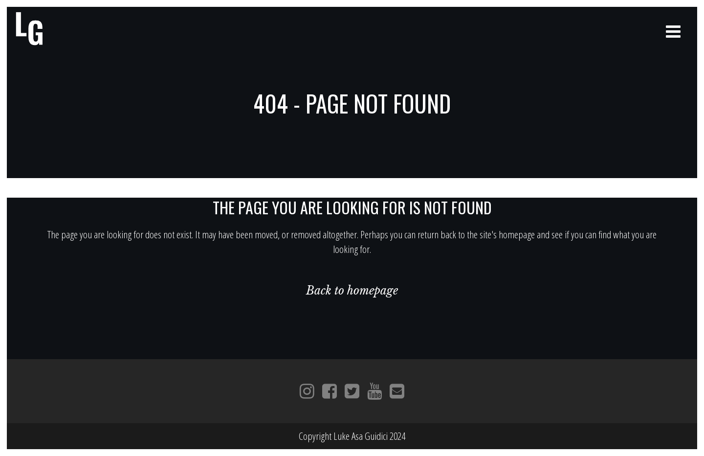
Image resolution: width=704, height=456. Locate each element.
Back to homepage (352, 290)
